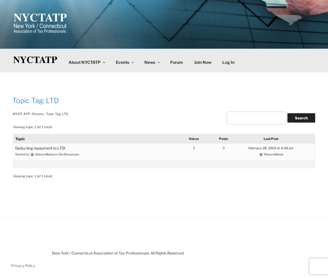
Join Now (202, 62)
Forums (38, 114)
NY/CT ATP (21, 114)
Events (125, 62)
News (152, 62)
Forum (176, 62)
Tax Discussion (68, 154)
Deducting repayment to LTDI (40, 148)
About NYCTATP (87, 62)
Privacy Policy (23, 265)
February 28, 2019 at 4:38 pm (271, 148)
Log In (228, 62)
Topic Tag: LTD (35, 100)
